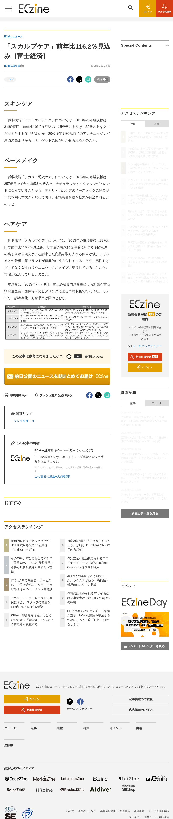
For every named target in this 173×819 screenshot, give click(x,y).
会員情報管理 (107, 811)
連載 (60, 728)
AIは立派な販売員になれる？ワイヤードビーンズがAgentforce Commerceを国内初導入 (87, 563)
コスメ (10, 79)
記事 (133, 403)
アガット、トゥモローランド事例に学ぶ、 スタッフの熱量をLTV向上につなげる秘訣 (31, 602)
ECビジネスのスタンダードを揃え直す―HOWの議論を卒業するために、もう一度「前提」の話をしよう (148, 277)
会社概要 (139, 811)
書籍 (139, 728)
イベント (116, 728)
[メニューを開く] (8, 8)
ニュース (157, 403)
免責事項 (125, 811)
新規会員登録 (144, 357)
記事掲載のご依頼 (141, 699)
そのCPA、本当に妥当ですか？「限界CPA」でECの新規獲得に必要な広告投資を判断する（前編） (148, 152)
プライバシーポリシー (141, 817)
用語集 (8, 745)
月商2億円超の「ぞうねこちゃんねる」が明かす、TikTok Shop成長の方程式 (88, 545)
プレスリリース (24, 421)
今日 (133, 123)
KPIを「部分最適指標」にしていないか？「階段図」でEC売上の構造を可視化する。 (32, 620)
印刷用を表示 (16, 395)
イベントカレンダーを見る (144, 646)
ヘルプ (70, 811)
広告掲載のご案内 (141, 709)
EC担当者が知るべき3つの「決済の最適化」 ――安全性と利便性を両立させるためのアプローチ (144, 478)
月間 (156, 123)
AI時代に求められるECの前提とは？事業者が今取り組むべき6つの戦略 (88, 598)
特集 (86, 728)
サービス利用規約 (158, 811)
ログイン (144, 367)
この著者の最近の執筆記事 (52, 476)
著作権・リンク (87, 811)
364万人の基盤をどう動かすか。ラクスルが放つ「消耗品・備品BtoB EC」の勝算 (88, 580)
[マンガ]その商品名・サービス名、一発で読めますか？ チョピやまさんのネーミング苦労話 (31, 585)
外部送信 (164, 817)
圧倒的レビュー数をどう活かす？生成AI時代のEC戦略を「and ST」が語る (30, 545)
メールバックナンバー (145, 346)
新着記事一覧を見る (145, 513)
